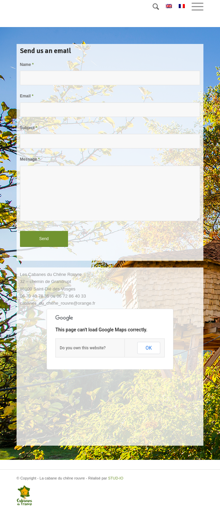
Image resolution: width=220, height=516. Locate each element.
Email (27, 96)
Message (30, 159)
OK (149, 348)
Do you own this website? (83, 348)
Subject (28, 127)
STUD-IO (115, 478)
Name (27, 64)
